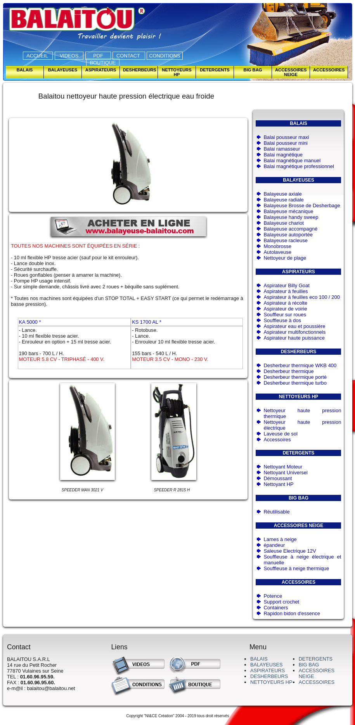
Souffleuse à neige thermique (296, 568)
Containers (275, 608)
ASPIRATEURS (267, 670)
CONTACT (128, 56)
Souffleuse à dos (282, 320)
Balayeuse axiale (282, 194)
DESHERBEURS (269, 676)
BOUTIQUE (102, 63)
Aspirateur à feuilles (285, 291)
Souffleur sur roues (284, 314)
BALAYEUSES (266, 665)
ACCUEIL (37, 56)
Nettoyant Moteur (282, 467)
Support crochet (281, 602)
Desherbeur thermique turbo (295, 383)
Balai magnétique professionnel (298, 166)
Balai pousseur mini (285, 143)
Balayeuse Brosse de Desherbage (301, 205)
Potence (272, 596)
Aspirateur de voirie (285, 309)
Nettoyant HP (278, 484)
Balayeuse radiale (283, 200)
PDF (98, 56)
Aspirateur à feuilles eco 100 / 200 (301, 297)
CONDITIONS (164, 56)
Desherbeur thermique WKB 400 (299, 365)
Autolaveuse (277, 252)
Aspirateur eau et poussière (294, 326)
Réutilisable (276, 512)
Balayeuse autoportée (287, 235)
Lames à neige (279, 539)
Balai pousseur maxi (286, 137)
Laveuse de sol (280, 434)
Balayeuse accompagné (290, 229)
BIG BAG (309, 665)
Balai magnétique (282, 155)
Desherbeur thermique (288, 371)
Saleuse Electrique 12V (289, 551)
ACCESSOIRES (316, 682)
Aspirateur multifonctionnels (294, 332)
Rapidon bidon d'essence (291, 613)
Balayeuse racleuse (285, 240)
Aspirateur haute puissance (294, 338)
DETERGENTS (315, 659)
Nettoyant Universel (285, 472)
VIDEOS (69, 56)
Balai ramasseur (281, 149)
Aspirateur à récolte (285, 303)
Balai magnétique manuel (291, 160)
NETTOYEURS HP (271, 682)
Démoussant (277, 478)
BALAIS (259, 659)
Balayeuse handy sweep (290, 217)
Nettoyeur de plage (284, 258)
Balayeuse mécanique (288, 211)
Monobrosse (277, 246)
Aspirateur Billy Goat (286, 285)
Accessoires (277, 439)
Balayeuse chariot (283, 223)
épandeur (274, 545)
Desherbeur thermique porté (295, 377)
